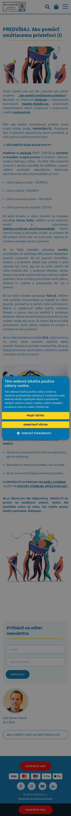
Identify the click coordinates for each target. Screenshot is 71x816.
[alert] (35, 408)
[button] (35, 433)
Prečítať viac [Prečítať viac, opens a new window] (42, 407)
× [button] (65, 380)
